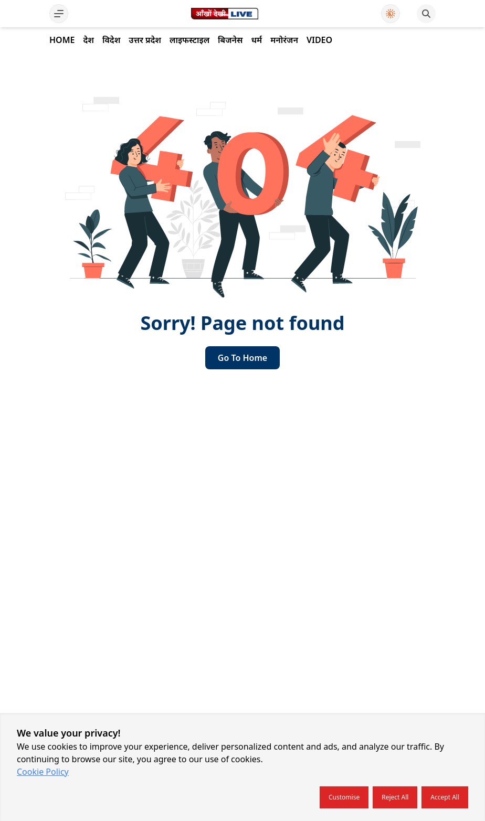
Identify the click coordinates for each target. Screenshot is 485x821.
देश (88, 40)
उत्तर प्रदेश (145, 40)
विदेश (111, 40)
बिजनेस (230, 40)
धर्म (256, 40)
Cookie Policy (43, 771)
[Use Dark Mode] (390, 13)
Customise (344, 797)
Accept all (444, 797)
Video (319, 40)
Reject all (395, 797)
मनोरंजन (284, 40)
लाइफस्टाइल (189, 40)
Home (62, 40)
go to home (242, 358)
